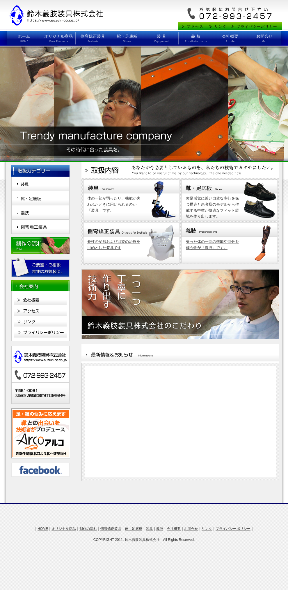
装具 (149, 529)
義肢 (159, 529)
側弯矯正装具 (93, 36)
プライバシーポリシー (233, 529)
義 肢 (195, 36)
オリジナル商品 (58, 36)
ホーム (24, 36)
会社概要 (230, 36)
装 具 (161, 36)
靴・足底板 (127, 36)
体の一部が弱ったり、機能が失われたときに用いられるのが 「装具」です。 (113, 204)
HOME (43, 529)
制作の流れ (88, 529)
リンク (207, 529)
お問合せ (264, 36)
